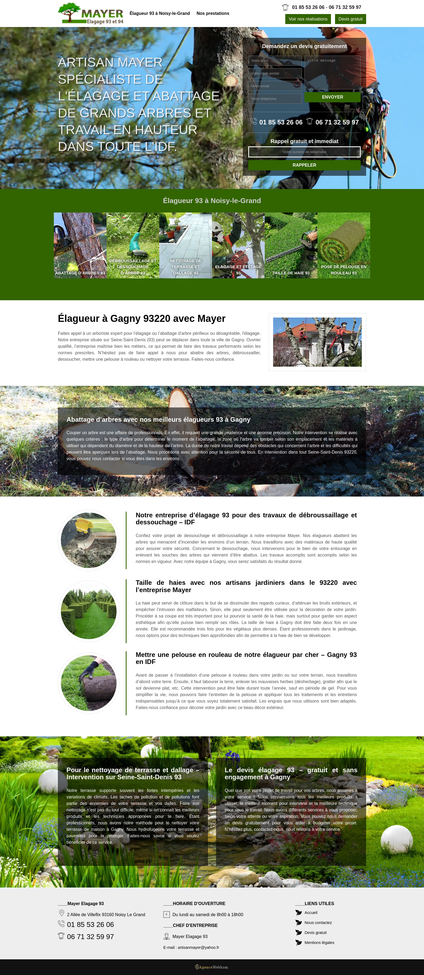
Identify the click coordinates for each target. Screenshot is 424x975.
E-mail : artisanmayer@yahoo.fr (193, 944)
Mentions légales (321, 941)
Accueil (312, 910)
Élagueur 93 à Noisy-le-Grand (160, 13)
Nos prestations (213, 13)
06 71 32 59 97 (345, 7)
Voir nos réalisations (308, 19)
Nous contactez (319, 920)
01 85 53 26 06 (308, 7)
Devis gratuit (351, 19)
